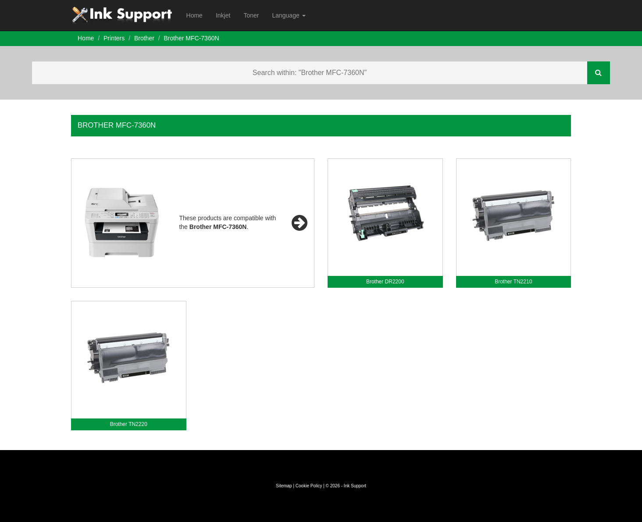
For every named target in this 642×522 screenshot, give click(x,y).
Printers (114, 38)
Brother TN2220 (128, 424)
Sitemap (284, 485)
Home (194, 15)
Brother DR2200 (385, 282)
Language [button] (288, 15)
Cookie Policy (309, 485)
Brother (144, 38)
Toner (251, 15)
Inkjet (223, 15)
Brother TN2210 (513, 282)
